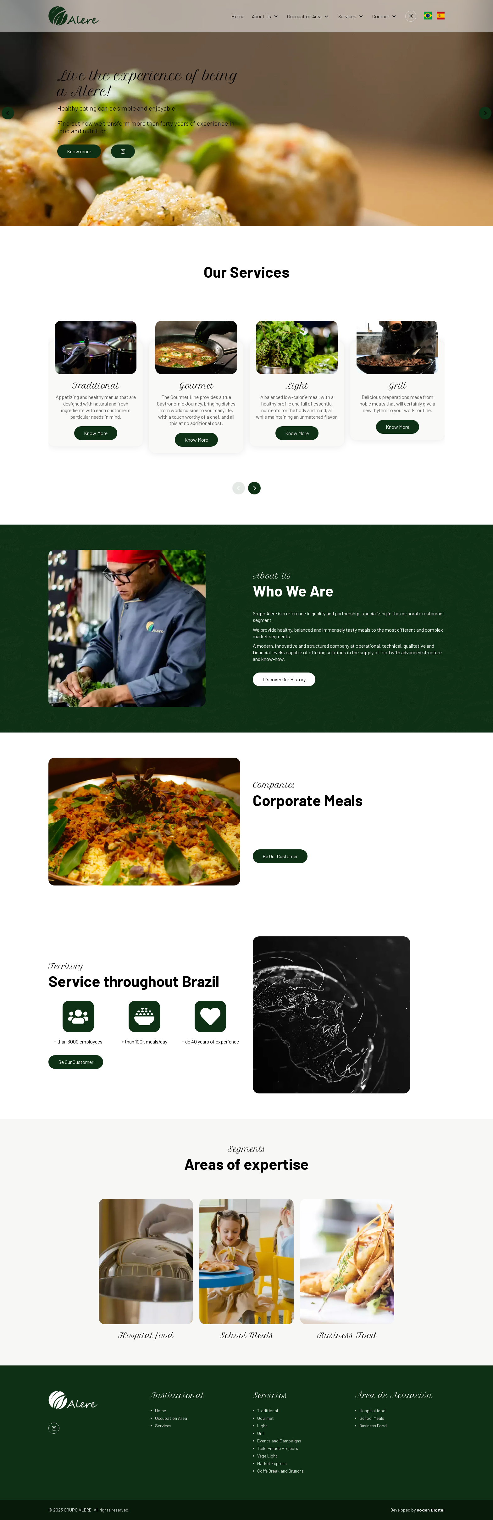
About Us (261, 16)
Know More (96, 433)
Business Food (373, 1425)
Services (347, 16)
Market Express (272, 1463)
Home (237, 16)
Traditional (267, 1410)
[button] (8, 113)
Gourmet (265, 1418)
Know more (79, 151)
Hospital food (372, 1410)
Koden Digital (431, 1509)
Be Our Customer (280, 856)
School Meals (371, 1418)
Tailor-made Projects (277, 1448)
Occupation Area (304, 16)
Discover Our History (284, 679)
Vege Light (267, 1455)
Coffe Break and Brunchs (280, 1471)
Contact (380, 16)
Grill (260, 1433)
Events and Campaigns (279, 1440)
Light (262, 1425)
